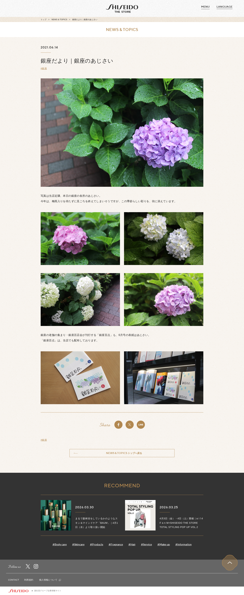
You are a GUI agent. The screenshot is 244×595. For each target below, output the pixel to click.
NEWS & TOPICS (59, 19)
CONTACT (13, 580)
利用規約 (28, 580)
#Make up (163, 544)
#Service (146, 544)
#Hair (132, 544)
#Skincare (78, 544)
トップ (43, 19)
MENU (205, 6)
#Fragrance (116, 544)
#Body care (60, 544)
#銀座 (44, 68)
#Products (96, 544)
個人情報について (50, 580)
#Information (183, 544)
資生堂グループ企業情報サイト (47, 591)
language (224, 6)
